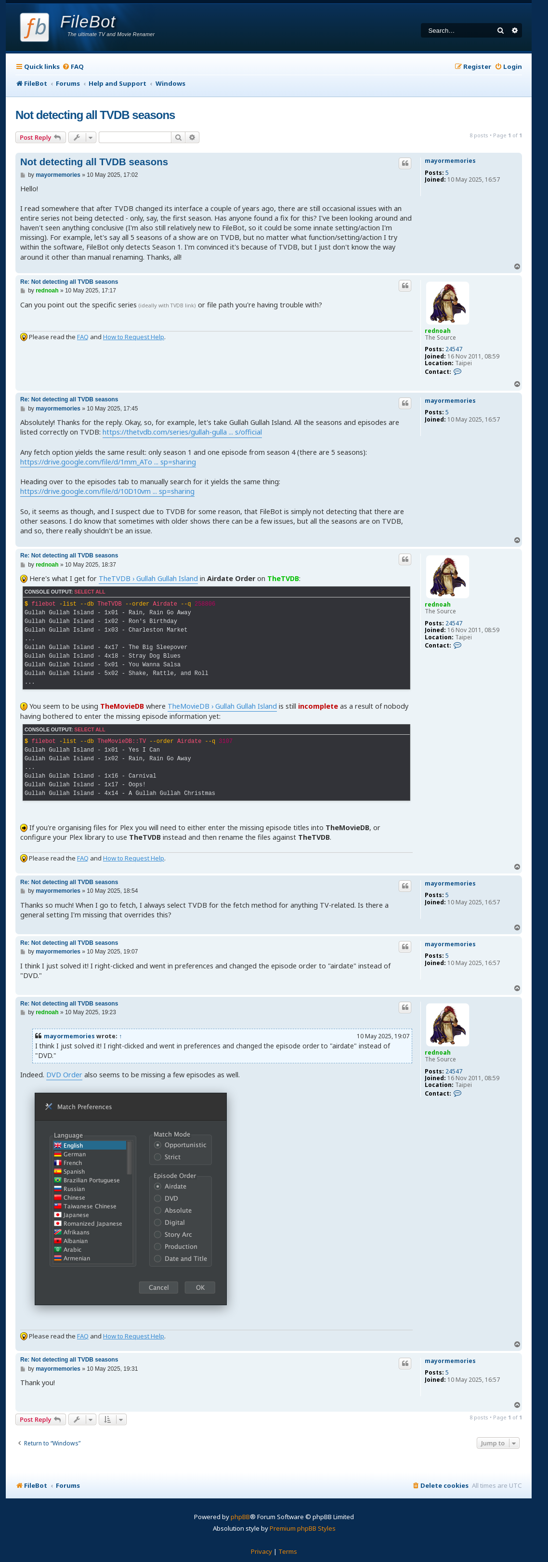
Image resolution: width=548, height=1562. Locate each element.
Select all (89, 592)
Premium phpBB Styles (303, 1528)
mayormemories (450, 161)
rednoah (438, 331)
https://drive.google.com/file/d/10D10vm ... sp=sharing (107, 491)
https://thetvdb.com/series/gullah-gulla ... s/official (182, 432)
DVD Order (64, 1074)
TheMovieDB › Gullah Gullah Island (222, 706)
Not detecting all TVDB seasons (95, 114)
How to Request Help (133, 336)
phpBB (240, 1516)
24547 (453, 349)
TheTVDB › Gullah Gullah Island (148, 578)
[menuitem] (73, 67)
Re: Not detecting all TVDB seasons (69, 281)
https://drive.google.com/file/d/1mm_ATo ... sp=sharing (108, 461)
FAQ (83, 336)
